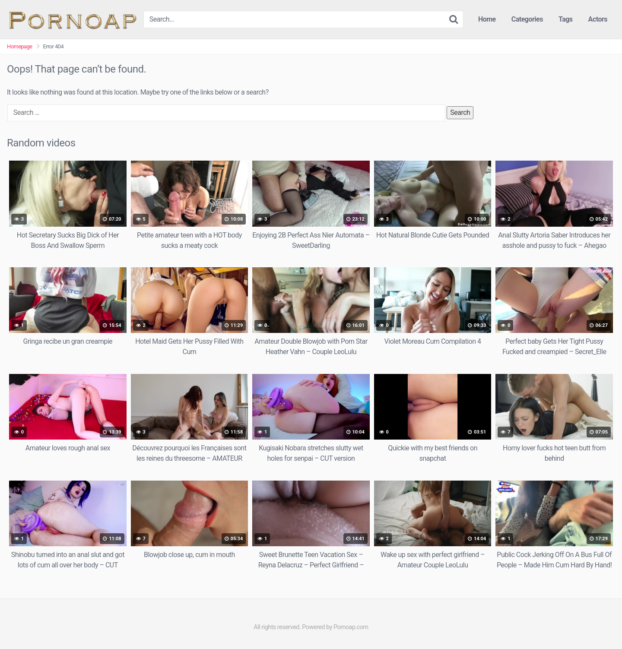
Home (487, 19)
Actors (597, 19)
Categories (527, 19)
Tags (566, 19)
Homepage (19, 46)
